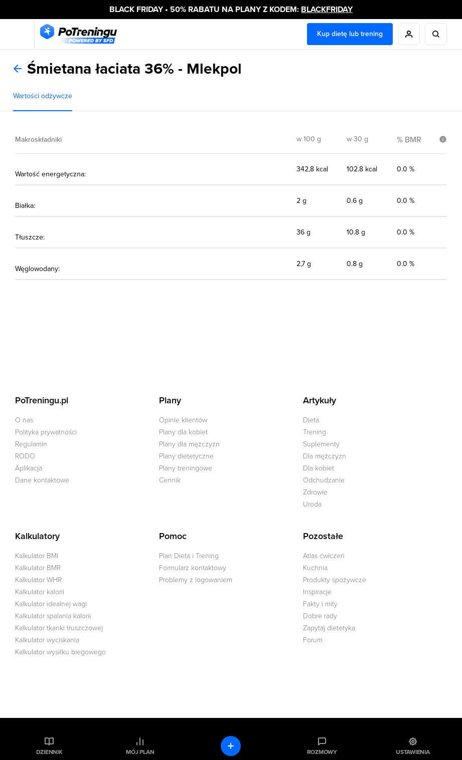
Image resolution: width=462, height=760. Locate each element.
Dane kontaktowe (42, 480)
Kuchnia (315, 568)
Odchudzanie (324, 480)
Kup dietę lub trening (350, 34)
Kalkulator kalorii (39, 592)
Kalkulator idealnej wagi (51, 604)
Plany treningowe (185, 468)
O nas (24, 420)
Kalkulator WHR (38, 580)
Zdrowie (315, 492)
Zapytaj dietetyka (329, 628)
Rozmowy (322, 751)
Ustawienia (413, 751)
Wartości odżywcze (42, 96)
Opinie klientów (183, 420)
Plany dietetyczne (186, 456)
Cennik (170, 480)
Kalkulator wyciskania (47, 640)
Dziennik (49, 751)
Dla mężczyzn (324, 456)
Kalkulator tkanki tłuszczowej (59, 628)
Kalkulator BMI (36, 556)
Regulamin (31, 444)
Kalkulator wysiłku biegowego (60, 652)
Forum (313, 640)
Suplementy (321, 444)
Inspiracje (317, 592)
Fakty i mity (320, 604)
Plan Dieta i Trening (189, 556)
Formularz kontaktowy (192, 568)
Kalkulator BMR (38, 568)
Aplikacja (28, 468)
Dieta (311, 420)
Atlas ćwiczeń (324, 556)
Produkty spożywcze (334, 580)
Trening (314, 432)
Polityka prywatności (46, 432)
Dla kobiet (318, 468)
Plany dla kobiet (183, 432)
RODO (25, 456)
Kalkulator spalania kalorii (53, 616)
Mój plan (140, 751)
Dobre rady (320, 616)
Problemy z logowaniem (195, 580)
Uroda (312, 504)
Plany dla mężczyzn (189, 444)
